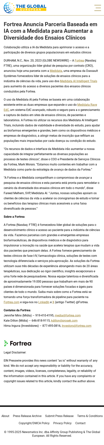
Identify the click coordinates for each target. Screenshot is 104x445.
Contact (80, 423)
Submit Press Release (59, 416)
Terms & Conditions (90, 416)
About (5, 416)
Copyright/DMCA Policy (34, 423)
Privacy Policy (62, 423)
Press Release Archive (27, 416)
